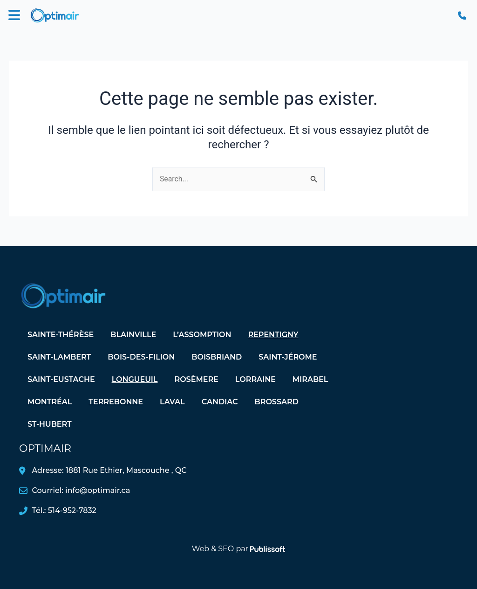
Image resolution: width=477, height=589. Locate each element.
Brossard (277, 401)
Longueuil (135, 379)
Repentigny (273, 334)
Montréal (49, 401)
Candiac (220, 401)
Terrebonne (116, 401)
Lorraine (255, 379)
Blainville (133, 334)
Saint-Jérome (288, 357)
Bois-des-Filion (141, 357)
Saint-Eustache (61, 379)
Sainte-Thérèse (60, 334)
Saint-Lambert (59, 357)
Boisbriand (216, 357)
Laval (172, 401)
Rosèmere (196, 379)
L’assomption (202, 334)
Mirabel (310, 379)
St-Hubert (49, 424)
